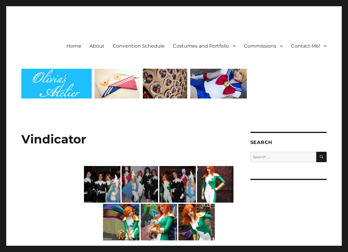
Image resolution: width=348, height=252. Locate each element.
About (97, 46)
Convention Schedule (139, 46)
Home (73, 46)
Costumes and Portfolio (201, 46)
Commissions (260, 46)
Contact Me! (305, 46)
